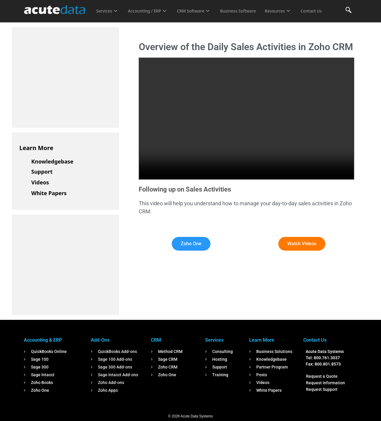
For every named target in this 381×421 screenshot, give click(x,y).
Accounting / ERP (150, 7)
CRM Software (198, 7)
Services (107, 7)
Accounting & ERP (43, 340)
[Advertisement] (64, 76)
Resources (288, 7)
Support (41, 171)
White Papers (49, 193)
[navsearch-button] (349, 10)
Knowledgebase (52, 161)
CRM (156, 340)
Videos (40, 182)
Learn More (36, 148)
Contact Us (107, 15)
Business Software (246, 7)
